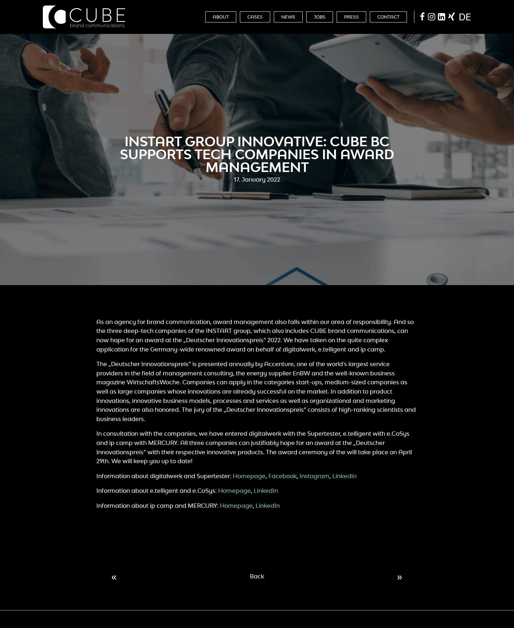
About (221, 17)
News (288, 17)
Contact (388, 17)
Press (351, 17)
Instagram (314, 476)
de (465, 16)
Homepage (249, 476)
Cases (255, 17)
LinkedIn (344, 476)
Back (257, 576)
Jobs (320, 17)
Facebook (282, 476)
